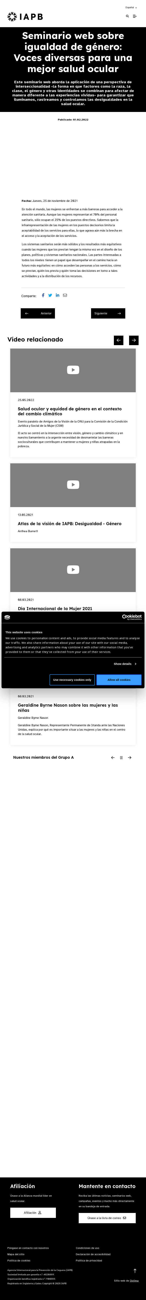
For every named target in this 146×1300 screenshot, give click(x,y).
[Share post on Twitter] (52, 296)
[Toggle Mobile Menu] (134, 16)
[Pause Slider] (121, 758)
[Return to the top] (135, 1271)
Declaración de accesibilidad (93, 1254)
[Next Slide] (134, 340)
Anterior (38, 313)
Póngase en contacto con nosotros (28, 1248)
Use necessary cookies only (72, 679)
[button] (132, 7)
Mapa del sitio (16, 1254)
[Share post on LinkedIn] (59, 296)
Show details (123, 663)
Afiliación (32, 1213)
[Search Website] (127, 16)
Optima (134, 1280)
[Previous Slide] (118, 340)
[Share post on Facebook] (45, 296)
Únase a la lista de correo (106, 1218)
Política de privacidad (89, 1260)
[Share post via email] (67, 296)
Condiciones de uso (87, 1248)
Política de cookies (18, 1260)
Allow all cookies (118, 679)
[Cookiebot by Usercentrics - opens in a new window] (125, 617)
